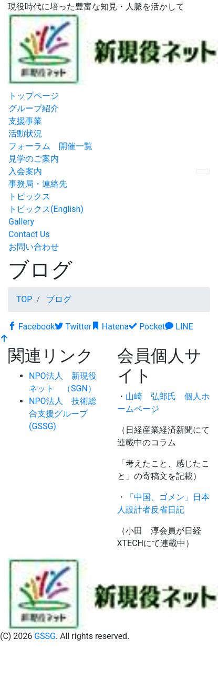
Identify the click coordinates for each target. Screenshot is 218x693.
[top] (4, 339)
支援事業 (25, 121)
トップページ (33, 96)
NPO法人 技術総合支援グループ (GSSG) (63, 413)
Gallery (21, 222)
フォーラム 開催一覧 (50, 146)
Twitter (73, 327)
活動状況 (25, 133)
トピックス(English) (46, 209)
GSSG (45, 636)
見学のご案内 (33, 159)
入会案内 (25, 171)
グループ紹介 (33, 108)
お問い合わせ (33, 247)
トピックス (29, 196)
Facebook (31, 327)
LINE (179, 327)
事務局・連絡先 (37, 184)
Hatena (110, 327)
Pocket (147, 327)
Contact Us (29, 234)
